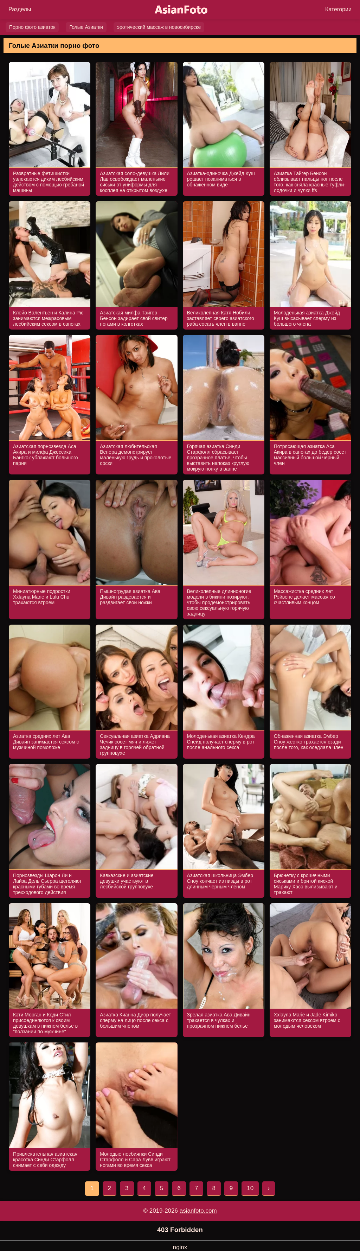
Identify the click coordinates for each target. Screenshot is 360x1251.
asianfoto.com (198, 1210)
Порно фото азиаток (32, 27)
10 (250, 1188)
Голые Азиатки (86, 27)
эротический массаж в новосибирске (159, 27)
